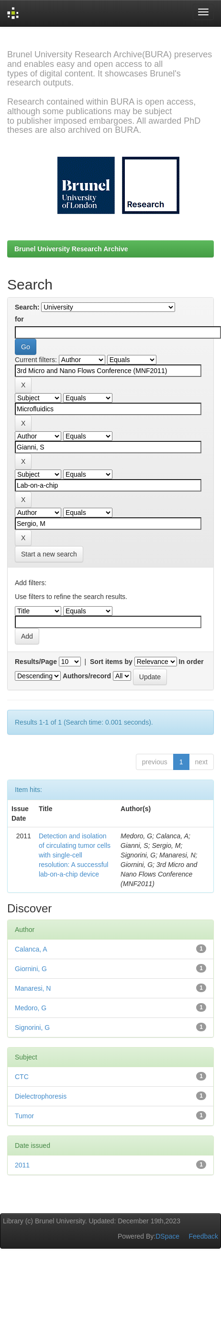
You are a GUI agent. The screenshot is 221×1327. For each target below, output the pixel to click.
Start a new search (49, 554)
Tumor (24, 1116)
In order (191, 661)
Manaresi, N (33, 988)
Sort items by (111, 661)
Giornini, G (31, 969)
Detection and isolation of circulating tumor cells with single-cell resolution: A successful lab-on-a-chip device (74, 855)
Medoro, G (30, 1008)
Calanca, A (31, 949)
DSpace (167, 1236)
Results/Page (36, 661)
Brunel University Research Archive (71, 249)
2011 (22, 1165)
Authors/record (87, 676)
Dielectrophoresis (40, 1096)
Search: (27, 307)
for (19, 319)
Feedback (203, 1236)
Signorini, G (32, 1027)
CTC (22, 1077)
